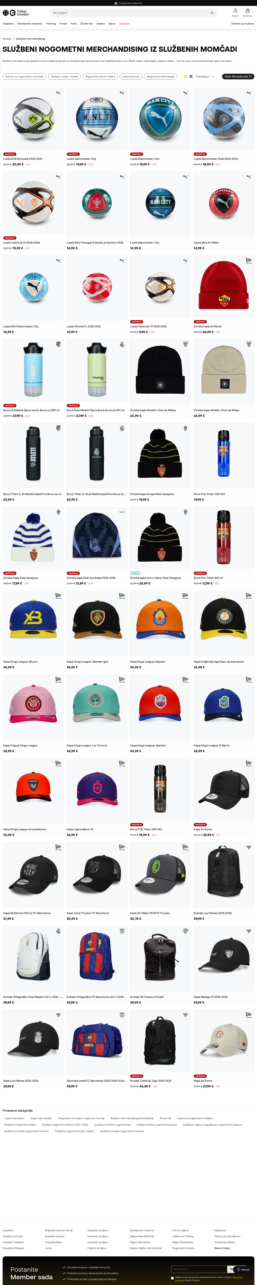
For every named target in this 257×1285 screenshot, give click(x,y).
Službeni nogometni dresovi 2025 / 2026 (65, 1124)
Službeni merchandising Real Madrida (132, 1118)
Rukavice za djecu (98, 1236)
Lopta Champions (14, 1118)
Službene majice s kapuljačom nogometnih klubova (212, 1124)
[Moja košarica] (247, 13)
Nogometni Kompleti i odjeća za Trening (81, 1118)
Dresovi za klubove (242, 23)
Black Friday (222, 1248)
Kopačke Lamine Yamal (59, 1230)
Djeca (112, 23)
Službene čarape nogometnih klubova (122, 1131)
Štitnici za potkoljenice (227, 1236)
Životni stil (86, 23)
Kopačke (8, 23)
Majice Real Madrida (142, 1236)
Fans (74, 23)
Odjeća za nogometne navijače (195, 1118)
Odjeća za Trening (183, 1236)
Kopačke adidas (54, 1236)
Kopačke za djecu (98, 1230)
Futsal (63, 23)
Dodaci (101, 23)
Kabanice (220, 1230)
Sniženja (124, 23)
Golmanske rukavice (30, 23)
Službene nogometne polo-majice (74, 1131)
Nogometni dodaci (41, 1118)
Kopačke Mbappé (13, 1248)
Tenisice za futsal (13, 1236)
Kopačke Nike (53, 1242)
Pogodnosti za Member (128, 3)
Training (51, 23)
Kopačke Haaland (13, 1242)
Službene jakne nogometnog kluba (157, 1124)
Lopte (48, 1248)
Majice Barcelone (140, 1242)
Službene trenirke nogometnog (112, 1124)
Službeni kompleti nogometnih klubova (26, 1131)
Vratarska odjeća (225, 1242)
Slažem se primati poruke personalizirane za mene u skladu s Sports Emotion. (209, 1278)
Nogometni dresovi (183, 1248)
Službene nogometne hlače (20, 1124)
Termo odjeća (180, 1230)
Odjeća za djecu (97, 1248)
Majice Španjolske (182, 1242)
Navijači (7, 38)
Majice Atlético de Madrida (146, 1248)
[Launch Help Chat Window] (243, 1269)
